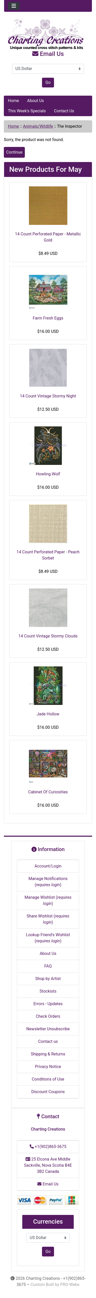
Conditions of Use (48, 1079)
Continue (14, 152)
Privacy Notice (48, 1066)
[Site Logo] (48, 34)
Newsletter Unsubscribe (48, 1028)
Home (13, 100)
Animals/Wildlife (38, 126)
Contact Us (64, 110)
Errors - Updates (47, 1003)
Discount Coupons (48, 1091)
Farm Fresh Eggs (48, 318)
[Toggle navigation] (13, 6)
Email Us (48, 53)
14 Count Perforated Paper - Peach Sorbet (48, 555)
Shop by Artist (48, 978)
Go (47, 82)
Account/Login (48, 866)
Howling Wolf (48, 474)
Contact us (48, 1041)
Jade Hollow (48, 714)
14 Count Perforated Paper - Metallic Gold (48, 237)
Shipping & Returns (48, 1054)
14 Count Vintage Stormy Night (48, 396)
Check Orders (48, 1016)
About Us (35, 100)
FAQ (48, 966)
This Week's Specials (27, 110)
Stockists (48, 991)
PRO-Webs (69, 1284)
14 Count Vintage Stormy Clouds (48, 636)
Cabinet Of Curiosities (48, 792)
